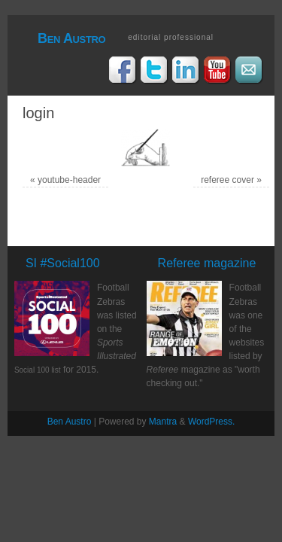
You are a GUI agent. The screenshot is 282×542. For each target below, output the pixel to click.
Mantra (163, 421)
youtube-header (69, 180)
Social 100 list (37, 370)
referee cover (227, 180)
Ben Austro (71, 38)
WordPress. (211, 421)
